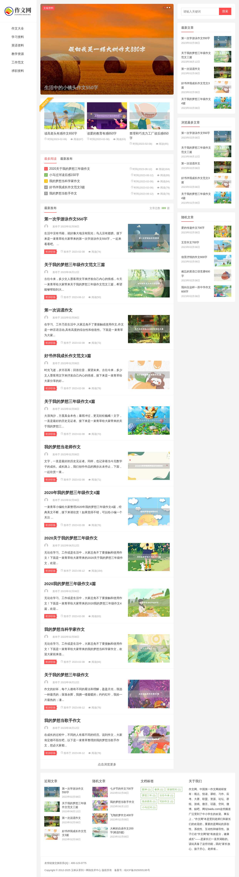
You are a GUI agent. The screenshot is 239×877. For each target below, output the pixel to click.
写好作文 (166, 801)
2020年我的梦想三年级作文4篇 (72, 492)
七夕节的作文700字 (121, 788)
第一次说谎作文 (58, 310)
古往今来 (166, 795)
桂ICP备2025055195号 (137, 870)
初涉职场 (50, 251)
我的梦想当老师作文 (62, 447)
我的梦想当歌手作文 (63, 193)
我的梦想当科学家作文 (64, 181)
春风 (159, 789)
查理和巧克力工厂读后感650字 (149, 136)
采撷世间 (174, 789)
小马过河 (149, 807)
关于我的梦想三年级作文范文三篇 (74, 264)
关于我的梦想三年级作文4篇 (69, 401)
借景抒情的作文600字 (194, 257)
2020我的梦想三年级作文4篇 (70, 583)
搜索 (225, 11)
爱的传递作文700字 (193, 227)
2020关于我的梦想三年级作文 (69, 168)
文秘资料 (48, 8)
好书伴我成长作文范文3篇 (67, 187)
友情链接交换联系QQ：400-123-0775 (65, 863)
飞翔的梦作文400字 (121, 815)
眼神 (146, 789)
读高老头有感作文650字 (60, 133)
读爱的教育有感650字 (102, 133)
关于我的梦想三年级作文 (66, 675)
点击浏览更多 (107, 764)
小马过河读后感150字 (64, 174)
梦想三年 (149, 795)
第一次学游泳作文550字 (65, 219)
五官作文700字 (190, 242)
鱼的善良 (149, 801)
